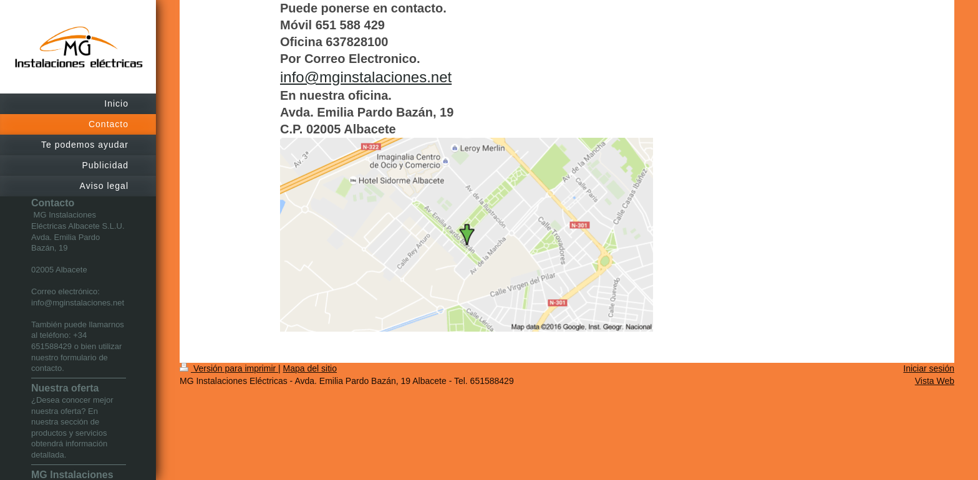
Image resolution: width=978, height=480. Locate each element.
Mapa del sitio (310, 368)
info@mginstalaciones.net (366, 77)
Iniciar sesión (928, 368)
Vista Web (934, 381)
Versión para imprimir (229, 368)
